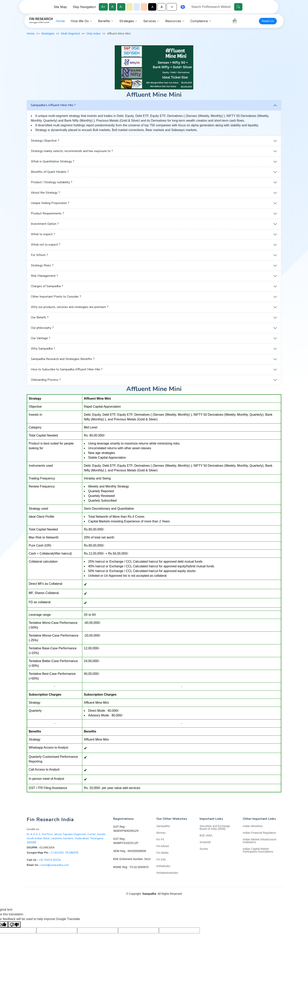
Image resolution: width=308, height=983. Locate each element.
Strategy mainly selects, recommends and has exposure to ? (72, 151)
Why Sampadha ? (43, 348)
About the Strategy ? (45, 192)
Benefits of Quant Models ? (50, 172)
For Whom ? (39, 255)
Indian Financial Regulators (259, 832)
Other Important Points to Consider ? (56, 296)
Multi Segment (70, 33)
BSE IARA (206, 835)
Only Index (93, 33)
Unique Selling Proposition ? (50, 203)
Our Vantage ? (40, 338)
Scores (204, 848)
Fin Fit (160, 839)
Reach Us (269, 22)
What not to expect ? (45, 244)
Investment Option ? (45, 224)
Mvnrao (161, 832)
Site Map (61, 7)
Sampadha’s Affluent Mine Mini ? (53, 105)
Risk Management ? (44, 276)
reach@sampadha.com (54, 865)
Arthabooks (163, 866)
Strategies (48, 33)
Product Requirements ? (47, 213)
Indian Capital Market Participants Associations (258, 850)
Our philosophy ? (42, 328)
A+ (104, 6)
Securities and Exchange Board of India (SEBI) (215, 827)
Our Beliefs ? (40, 317)
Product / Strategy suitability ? (51, 182)
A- (122, 6)
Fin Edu (161, 859)
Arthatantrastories (167, 872)
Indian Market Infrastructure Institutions (259, 841)
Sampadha (163, 826)
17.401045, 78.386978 (64, 853)
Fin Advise (162, 846)
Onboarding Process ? (46, 380)
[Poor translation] (14, 924)
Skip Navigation (85, 7)
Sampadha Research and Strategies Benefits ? (62, 359)
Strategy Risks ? (42, 265)
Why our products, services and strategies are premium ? (69, 307)
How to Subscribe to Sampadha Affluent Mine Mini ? (67, 369)
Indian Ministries (253, 826)
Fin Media (162, 852)
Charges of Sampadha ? (47, 286)
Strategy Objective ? (45, 140)
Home (86, 23)
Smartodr (205, 842)
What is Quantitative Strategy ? (52, 161)
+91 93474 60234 (49, 860)
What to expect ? (43, 234)
